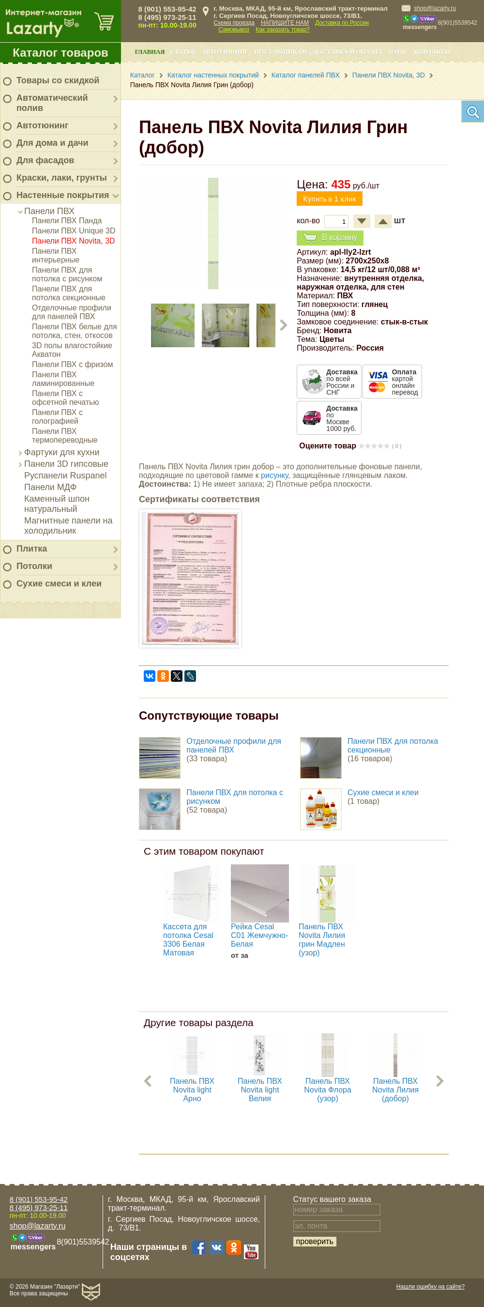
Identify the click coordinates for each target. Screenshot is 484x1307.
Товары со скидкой (57, 80)
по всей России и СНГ (341, 382)
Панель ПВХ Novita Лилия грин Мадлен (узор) (322, 940)
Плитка (31, 549)
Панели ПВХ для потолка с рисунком (67, 274)
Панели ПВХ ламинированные (63, 378)
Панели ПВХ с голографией (57, 416)
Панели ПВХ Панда (67, 220)
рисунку (274, 475)
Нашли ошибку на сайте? (430, 1286)
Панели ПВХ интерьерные (55, 255)
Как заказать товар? (283, 29)
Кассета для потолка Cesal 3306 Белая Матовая (188, 940)
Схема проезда (234, 22)
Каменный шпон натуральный (57, 504)
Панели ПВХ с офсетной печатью (65, 397)
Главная (150, 51)
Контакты (432, 51)
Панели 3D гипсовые (66, 464)
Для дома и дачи (52, 143)
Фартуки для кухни (62, 452)
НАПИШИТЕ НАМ (285, 22)
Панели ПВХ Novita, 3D (73, 241)
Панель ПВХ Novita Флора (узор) (327, 1090)
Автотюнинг (42, 125)
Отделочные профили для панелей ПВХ (71, 312)
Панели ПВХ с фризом (72, 364)
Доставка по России (342, 22)
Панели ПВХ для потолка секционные (69, 293)
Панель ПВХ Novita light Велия (260, 1090)
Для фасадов (45, 160)
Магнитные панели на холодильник (68, 526)
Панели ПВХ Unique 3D (74, 231)
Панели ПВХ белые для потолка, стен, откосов (74, 331)
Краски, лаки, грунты (61, 178)
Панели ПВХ (49, 211)
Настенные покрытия (62, 195)
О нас (398, 51)
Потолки (34, 566)
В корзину (330, 238)
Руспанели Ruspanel (65, 475)
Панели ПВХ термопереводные (65, 435)
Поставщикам (281, 51)
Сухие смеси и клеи (59, 583)
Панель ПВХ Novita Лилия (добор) (395, 1090)
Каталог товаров (60, 52)
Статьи (183, 51)
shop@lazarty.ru (435, 8)
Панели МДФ (50, 487)
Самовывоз (233, 29)
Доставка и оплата (347, 51)
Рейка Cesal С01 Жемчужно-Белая (259, 935)
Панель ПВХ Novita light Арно (192, 1090)
